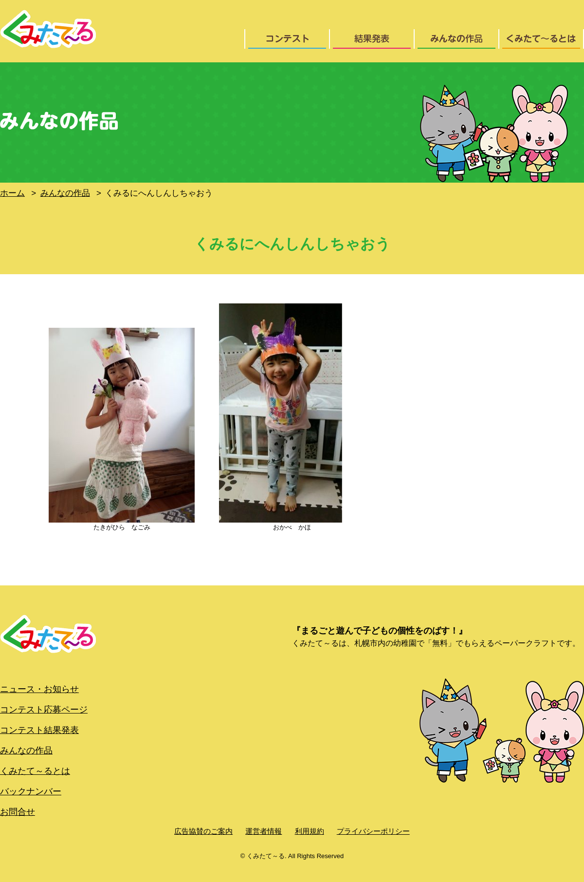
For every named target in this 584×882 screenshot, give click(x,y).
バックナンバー (30, 791)
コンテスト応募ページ (44, 709)
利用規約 (309, 831)
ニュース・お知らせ (39, 689)
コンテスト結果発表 (39, 730)
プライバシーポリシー (373, 831)
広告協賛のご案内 (203, 831)
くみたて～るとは (35, 771)
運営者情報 (263, 831)
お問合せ (17, 812)
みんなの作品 (26, 750)
